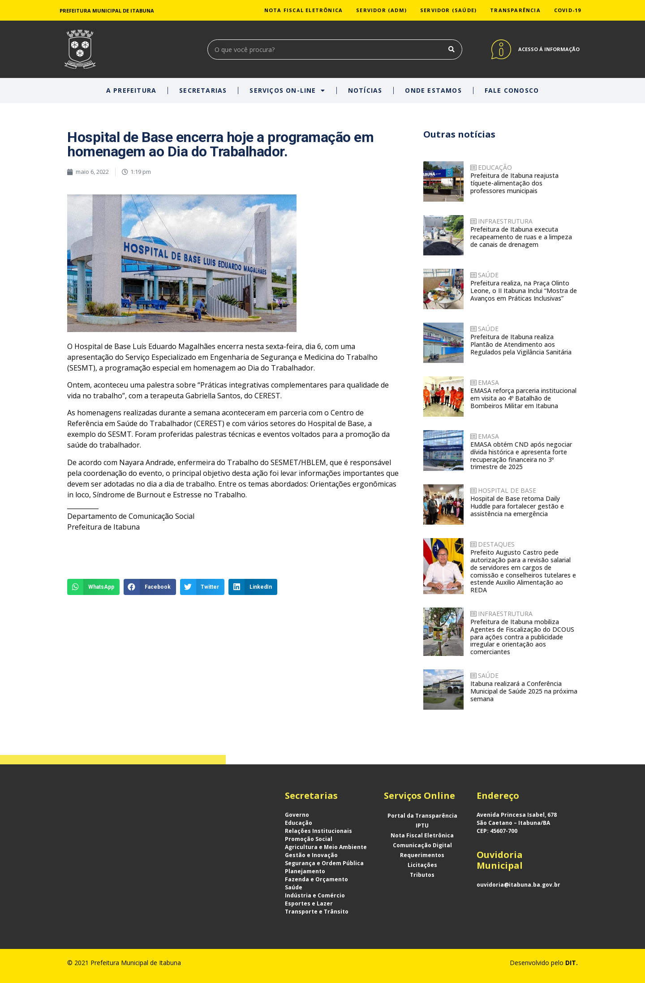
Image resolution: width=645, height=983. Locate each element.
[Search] (452, 49)
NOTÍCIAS (365, 90)
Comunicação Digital (422, 845)
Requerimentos (422, 855)
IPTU (422, 825)
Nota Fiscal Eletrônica (422, 835)
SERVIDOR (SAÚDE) (448, 10)
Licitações (422, 865)
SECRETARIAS (203, 90)
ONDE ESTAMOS (433, 90)
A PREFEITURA (131, 90)
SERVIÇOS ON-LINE (287, 90)
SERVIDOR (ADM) (381, 10)
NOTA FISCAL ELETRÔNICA (303, 10)
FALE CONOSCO (512, 90)
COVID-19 (567, 10)
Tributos (422, 875)
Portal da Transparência (422, 815)
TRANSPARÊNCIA (515, 10)
